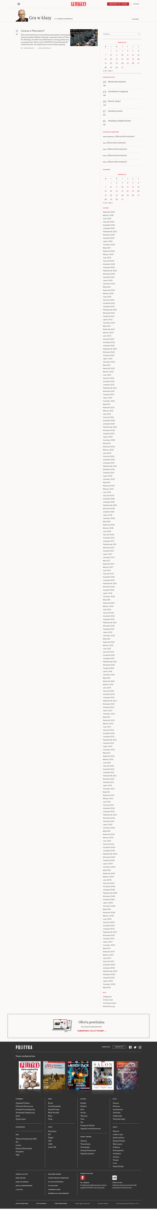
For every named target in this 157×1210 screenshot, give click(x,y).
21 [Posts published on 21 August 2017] (106, 64)
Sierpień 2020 (108, 434)
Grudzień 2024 (109, 265)
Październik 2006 (110, 972)
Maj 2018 (106, 522)
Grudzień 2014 (109, 656)
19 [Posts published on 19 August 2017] (133, 60)
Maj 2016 (106, 600)
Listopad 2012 (108, 737)
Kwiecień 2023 (109, 330)
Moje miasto (117, 1144)
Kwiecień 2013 (109, 721)
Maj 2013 (106, 718)
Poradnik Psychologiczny (25, 1110)
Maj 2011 (106, 793)
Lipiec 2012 (107, 747)
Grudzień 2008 (109, 887)
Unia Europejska (54, 1107)
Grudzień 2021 (109, 382)
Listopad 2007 (109, 929)
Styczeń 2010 (108, 845)
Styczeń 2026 (108, 222)
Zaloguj (136, 4)
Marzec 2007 (108, 955)
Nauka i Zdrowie (85, 1137)
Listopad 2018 (108, 503)
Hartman (116, 1107)
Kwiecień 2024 (109, 291)
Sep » (110, 71)
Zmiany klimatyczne (88, 1151)
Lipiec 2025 (107, 242)
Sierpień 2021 (108, 395)
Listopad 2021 (108, 385)
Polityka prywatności (55, 1182)
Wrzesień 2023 (109, 314)
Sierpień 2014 (108, 669)
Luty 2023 (107, 336)
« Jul (105, 71)
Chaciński (116, 1113)
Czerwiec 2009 (109, 867)
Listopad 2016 (108, 581)
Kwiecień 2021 (108, 408)
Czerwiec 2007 (109, 946)
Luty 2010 (107, 841)
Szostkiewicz (118, 1110)
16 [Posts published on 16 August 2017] (117, 60)
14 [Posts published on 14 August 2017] (106, 60)
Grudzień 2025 (109, 226)
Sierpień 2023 (108, 317)
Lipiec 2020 (108, 437)
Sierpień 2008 (109, 900)
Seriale (83, 1113)
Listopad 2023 (109, 307)
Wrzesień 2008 (109, 897)
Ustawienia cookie (54, 1190)
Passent (116, 1103)
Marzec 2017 (108, 568)
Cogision (81, 1204)
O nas (115, 1163)
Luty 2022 (107, 375)
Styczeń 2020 (108, 457)
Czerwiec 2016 (109, 597)
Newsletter (106, 1047)
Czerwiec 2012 (109, 750)
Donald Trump (53, 1110)
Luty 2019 (107, 493)
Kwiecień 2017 (108, 564)
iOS (81, 1183)
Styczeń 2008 (108, 923)
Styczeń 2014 (108, 692)
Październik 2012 (110, 740)
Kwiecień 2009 (109, 874)
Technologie (85, 1147)
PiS (17, 1142)
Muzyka (83, 1107)
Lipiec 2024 (108, 281)
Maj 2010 (106, 832)
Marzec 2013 (108, 724)
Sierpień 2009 (109, 861)
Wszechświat (85, 1144)
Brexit (50, 1103)
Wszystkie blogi (119, 1119)
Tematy (116, 1160)
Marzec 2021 (108, 411)
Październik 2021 (110, 389)
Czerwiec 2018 (109, 519)
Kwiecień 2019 (109, 486)
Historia (116, 1131)
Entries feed (108, 1000)
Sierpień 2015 (108, 630)
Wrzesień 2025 (109, 235)
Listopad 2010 (109, 812)
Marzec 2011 (108, 799)
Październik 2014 (110, 662)
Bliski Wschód (53, 1113)
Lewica (18, 1146)
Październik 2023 (110, 310)
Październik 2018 (110, 506)
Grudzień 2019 (109, 460)
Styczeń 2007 (108, 962)
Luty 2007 (107, 959)
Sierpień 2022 (108, 356)
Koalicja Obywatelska (24, 1149)
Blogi (115, 1099)
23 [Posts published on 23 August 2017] (117, 64)
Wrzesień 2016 (109, 587)
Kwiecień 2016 (109, 604)
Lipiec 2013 (107, 711)
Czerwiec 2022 (109, 362)
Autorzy (116, 1157)
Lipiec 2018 (107, 516)
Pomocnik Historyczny (24, 1107)
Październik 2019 (110, 467)
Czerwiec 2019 (109, 480)
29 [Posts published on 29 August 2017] (111, 68)
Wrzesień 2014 (109, 665)
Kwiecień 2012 (108, 757)
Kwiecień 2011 (108, 796)
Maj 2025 (106, 248)
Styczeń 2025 (108, 261)
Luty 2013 (107, 727)
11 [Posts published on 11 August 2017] (127, 56)
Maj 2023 (107, 327)
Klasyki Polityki (119, 1141)
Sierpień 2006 (109, 978)
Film (82, 1110)
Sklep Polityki (118, 1167)
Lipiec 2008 (108, 903)
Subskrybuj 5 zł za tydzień (90, 1031)
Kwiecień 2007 (109, 952)
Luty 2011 (107, 802)
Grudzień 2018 (109, 499)
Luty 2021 (107, 415)
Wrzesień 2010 (109, 819)
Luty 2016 (107, 610)
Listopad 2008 (109, 890)
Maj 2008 (107, 910)
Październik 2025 (110, 232)
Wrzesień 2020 (109, 431)
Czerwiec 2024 (109, 284)
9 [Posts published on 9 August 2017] (116, 56)
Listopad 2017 (108, 542)
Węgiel (50, 1138)
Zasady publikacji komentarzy (58, 1178)
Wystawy (83, 1116)
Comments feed (109, 1004)
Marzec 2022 (108, 372)
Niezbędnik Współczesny (25, 1113)
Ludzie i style (118, 1135)
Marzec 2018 (108, 529)
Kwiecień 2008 (109, 913)
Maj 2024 (107, 288)
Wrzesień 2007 (109, 936)
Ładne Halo (87, 1204)
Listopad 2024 (109, 268)
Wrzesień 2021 (109, 392)
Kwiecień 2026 (109, 213)
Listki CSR (52, 1147)
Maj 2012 (106, 753)
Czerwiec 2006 (109, 985)
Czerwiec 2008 (109, 907)
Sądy (17, 1155)
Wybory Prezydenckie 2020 (26, 1139)
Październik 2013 (110, 701)
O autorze (135, 20)
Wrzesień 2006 (109, 975)
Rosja (50, 1116)
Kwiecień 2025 (109, 252)
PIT (49, 1135)
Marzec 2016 (108, 607)
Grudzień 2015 (109, 617)
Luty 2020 (107, 454)
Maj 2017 (106, 561)
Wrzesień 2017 (109, 548)
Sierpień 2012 (108, 744)
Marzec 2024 (108, 294)
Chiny (50, 1119)
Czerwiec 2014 (109, 675)
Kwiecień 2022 (109, 369)
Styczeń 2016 (108, 613)
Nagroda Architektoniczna (90, 1129)
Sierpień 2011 (108, 783)
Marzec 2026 (108, 216)
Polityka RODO (53, 1186)
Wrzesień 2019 (109, 470)
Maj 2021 (106, 405)
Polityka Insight (41, 1204)
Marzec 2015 (108, 646)
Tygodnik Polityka (23, 1103)
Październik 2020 (110, 428)
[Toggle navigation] (19, 4)
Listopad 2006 (109, 968)
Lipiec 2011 (107, 786)
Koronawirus (20, 1127)
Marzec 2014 (108, 685)
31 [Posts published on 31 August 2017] (122, 68)
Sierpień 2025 (108, 239)
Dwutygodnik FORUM (22, 1204)
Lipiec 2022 (107, 359)
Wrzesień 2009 (109, 858)
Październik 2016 (110, 584)
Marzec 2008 (108, 916)
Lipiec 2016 (107, 594)
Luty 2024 (107, 297)
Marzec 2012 (108, 760)
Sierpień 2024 (108, 278)
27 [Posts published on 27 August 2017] (138, 64)
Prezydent (20, 1152)
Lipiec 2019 (107, 476)
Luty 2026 (107, 219)
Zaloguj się (107, 997)
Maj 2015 (106, 639)
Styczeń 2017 (108, 574)
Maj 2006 (107, 988)
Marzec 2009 (108, 877)
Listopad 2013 (108, 698)
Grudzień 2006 (109, 965)
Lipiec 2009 (108, 864)
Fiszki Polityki (117, 1183)
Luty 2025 (107, 258)
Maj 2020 (107, 444)
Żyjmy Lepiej (21, 1119)
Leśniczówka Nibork (61, 1204)
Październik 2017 (110, 545)
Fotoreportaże (118, 1151)
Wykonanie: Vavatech (103, 1204)
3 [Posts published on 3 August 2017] (122, 51)
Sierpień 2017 (108, 551)
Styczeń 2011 (108, 806)
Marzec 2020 (108, 450)
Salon (18, 1116)
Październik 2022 (110, 349)
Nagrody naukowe (87, 1154)
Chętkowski (117, 1116)
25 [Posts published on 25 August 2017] (128, 64)
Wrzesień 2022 (109, 353)
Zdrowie (83, 1141)
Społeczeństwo (118, 1138)
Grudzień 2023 (109, 304)
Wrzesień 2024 (109, 274)
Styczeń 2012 (108, 766)
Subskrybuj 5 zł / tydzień (118, 4)
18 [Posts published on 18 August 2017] (128, 60)
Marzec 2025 (108, 255)
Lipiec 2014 (107, 672)
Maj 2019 (106, 483)
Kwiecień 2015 (108, 643)
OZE (49, 1141)
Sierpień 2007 (108, 939)
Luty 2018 (107, 532)
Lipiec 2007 (108, 942)
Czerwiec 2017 (109, 558)
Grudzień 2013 (109, 695)
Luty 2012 (107, 763)
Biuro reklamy (21, 1178)
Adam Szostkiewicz (44, 49)
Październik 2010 (110, 815)
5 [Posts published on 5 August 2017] (132, 51)
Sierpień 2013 (108, 708)
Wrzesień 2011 (108, 780)
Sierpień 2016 (108, 591)
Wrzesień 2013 (109, 705)
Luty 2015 (107, 649)
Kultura (83, 1099)
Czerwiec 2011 (108, 789)
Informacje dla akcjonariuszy (58, 1194)
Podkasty (116, 1147)
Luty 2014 (107, 688)
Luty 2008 (107, 920)
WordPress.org (109, 1007)
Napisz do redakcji (22, 1182)
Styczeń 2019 (108, 496)
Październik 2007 (110, 933)
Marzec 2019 (108, 490)
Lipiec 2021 (107, 398)
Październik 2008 (110, 894)
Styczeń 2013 (108, 731)
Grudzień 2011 (108, 770)
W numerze (19, 1099)
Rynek (50, 1127)
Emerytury (52, 1131)
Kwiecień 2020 (109, 447)
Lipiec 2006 (108, 982)
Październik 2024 (110, 271)
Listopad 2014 (108, 659)
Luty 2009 (107, 881)
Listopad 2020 (109, 424)
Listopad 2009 (109, 851)
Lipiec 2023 (108, 320)
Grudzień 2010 (109, 809)
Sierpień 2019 (108, 473)
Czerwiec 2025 (109, 245)
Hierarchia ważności (125, 137)
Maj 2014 (106, 678)
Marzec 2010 (108, 838)
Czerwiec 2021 (109, 402)
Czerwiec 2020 (109, 441)
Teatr (82, 1119)
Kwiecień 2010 (109, 835)
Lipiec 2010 (107, 825)
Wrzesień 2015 (109, 626)
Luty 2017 (107, 571)
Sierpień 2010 (108, 822)
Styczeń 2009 (108, 884)
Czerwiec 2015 (109, 636)
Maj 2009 (107, 871)
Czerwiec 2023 (109, 323)
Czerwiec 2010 (109, 828)
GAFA (50, 1144)
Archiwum (117, 1154)
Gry (81, 1122)
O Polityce (19, 1190)
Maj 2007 (107, 949)
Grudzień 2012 (109, 734)
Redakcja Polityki (22, 1175)
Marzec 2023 (108, 333)
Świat (50, 1099)
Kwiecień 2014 (108, 682)
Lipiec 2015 (107, 633)
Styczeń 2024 (108, 301)
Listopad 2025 (109, 229)
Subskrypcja (119, 1047)
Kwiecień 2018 (109, 525)
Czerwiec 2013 (109, 714)
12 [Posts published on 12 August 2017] (133, 56)
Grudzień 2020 (109, 421)
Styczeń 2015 (108, 652)
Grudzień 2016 (109, 577)
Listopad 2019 (108, 463)
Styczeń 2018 (108, 535)
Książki (83, 1103)
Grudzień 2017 (109, 538)
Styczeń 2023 (108, 340)
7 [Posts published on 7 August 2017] (105, 56)
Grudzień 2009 (109, 848)
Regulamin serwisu (54, 1175)
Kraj (17, 1135)
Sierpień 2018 (108, 512)
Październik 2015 (110, 623)
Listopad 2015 (108, 620)
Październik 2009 (110, 854)
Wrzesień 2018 (109, 509)
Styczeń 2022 (108, 379)
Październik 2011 (109, 776)
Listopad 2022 (109, 346)
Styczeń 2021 (108, 418)
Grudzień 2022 (109, 343)
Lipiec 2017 (107, 555)
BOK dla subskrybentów (24, 1186)
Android (86, 1183)
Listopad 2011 (108, 773)
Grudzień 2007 (109, 926)
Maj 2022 (106, 366)
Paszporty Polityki (87, 1126)
